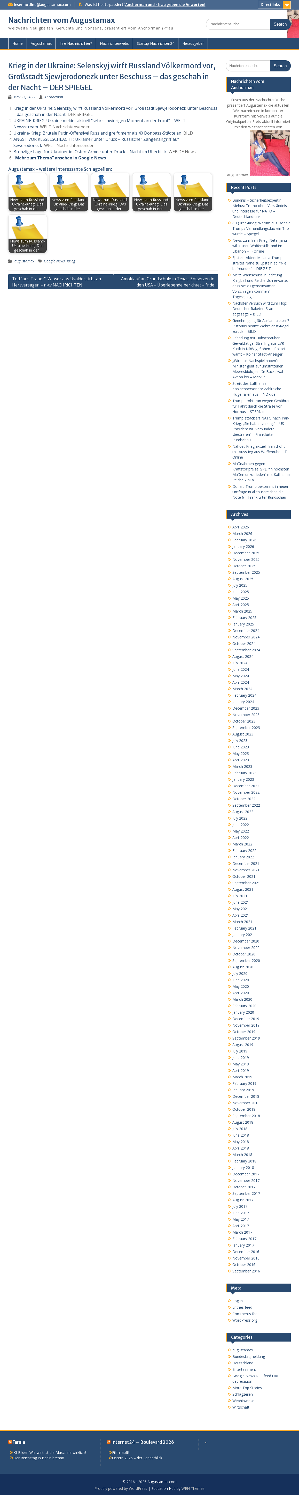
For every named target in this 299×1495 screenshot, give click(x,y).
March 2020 (242, 999)
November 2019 (245, 1025)
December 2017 (245, 1174)
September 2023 (246, 727)
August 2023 (242, 734)
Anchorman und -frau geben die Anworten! (165, 4)
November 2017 (245, 1180)
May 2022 (240, 831)
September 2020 (246, 960)
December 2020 (245, 941)
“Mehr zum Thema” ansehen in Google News (59, 158)
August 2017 (242, 1199)
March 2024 (242, 688)
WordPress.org (244, 1320)
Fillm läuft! (120, 1452)
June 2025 (240, 591)
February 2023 (244, 772)
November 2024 (245, 637)
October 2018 (243, 1109)
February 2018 (244, 1161)
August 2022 (242, 811)
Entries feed (242, 1307)
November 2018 (245, 1102)
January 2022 (243, 857)
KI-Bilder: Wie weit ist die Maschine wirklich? (49, 1452)
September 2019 (246, 1038)
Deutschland (242, 1362)
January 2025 (243, 624)
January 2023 (243, 779)
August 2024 (242, 656)
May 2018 (240, 1141)
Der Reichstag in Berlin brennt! (38, 1457)
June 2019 (240, 1057)
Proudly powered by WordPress (121, 1488)
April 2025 (240, 604)
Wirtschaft (240, 1407)
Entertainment (244, 1369)
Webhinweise (243, 1400)
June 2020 (240, 979)
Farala (19, 1442)
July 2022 (239, 818)
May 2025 (240, 598)
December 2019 (245, 1018)
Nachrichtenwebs (114, 43)
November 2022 (245, 792)
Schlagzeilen (242, 1394)
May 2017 (240, 1219)
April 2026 (240, 527)
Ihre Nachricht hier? (76, 43)
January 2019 (243, 1089)
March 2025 (242, 611)
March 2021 (242, 921)
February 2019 (244, 1083)
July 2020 (239, 973)
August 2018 (242, 1122)
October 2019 (243, 1031)
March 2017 (242, 1232)
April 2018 (240, 1148)
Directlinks (270, 4)
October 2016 (243, 1264)
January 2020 (243, 1012)
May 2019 (240, 1064)
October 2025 (243, 565)
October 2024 (243, 643)
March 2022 (242, 844)
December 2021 (245, 863)
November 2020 (245, 947)
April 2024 (240, 682)
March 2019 (242, 1076)
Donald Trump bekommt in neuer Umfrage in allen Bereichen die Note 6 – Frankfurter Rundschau (260, 492)
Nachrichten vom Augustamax (61, 20)
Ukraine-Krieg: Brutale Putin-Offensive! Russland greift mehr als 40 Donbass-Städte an (97, 133)
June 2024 (240, 669)
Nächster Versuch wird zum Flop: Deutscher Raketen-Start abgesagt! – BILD (259, 308)
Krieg (71, 261)
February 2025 (244, 617)
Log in (237, 1300)
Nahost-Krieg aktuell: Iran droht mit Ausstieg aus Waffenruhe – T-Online (260, 452)
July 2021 (239, 895)
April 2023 (240, 759)
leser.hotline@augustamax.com (42, 4)
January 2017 (243, 1245)
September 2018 (246, 1115)
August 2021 (242, 889)
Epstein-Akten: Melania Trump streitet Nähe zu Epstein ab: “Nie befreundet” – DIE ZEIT (259, 263)
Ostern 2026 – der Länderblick (137, 1457)
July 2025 (239, 585)
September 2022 (246, 805)
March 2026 (242, 533)
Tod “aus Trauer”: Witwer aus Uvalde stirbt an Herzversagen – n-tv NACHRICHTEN (56, 282)
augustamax (24, 261)
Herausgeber (193, 43)
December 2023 (245, 708)
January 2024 (243, 701)
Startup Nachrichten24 (155, 43)
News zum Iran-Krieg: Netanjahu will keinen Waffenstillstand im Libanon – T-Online (259, 246)
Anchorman (53, 96)
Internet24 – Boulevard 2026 (142, 1442)
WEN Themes (193, 1488)
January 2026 (243, 546)
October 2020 (243, 954)
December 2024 (245, 630)
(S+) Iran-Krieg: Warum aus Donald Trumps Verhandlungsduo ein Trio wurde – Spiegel (261, 228)
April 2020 (240, 992)
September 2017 (246, 1193)
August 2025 (242, 578)
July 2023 (239, 740)
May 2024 (240, 675)
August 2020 (242, 966)
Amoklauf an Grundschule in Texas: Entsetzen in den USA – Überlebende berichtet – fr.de (167, 282)
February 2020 (244, 1005)
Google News (54, 261)
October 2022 (243, 798)
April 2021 (240, 915)
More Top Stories (247, 1387)
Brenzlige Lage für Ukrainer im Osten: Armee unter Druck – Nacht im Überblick (90, 151)
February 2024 (244, 695)
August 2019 (242, 1044)
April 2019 (240, 1070)
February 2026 (244, 539)
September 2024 (246, 649)
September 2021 (246, 882)
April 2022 (240, 837)
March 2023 (242, 766)
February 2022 (244, 850)
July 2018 (239, 1128)
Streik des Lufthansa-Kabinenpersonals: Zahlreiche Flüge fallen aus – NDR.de (256, 389)
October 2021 (243, 876)
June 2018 (240, 1135)
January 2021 (243, 934)
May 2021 (240, 908)
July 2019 (239, 1051)
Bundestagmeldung (248, 1356)
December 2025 (245, 552)
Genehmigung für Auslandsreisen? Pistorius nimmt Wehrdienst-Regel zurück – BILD (260, 326)
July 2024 (239, 662)
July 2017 (239, 1206)
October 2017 (243, 1186)
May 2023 (240, 753)
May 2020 (240, 986)
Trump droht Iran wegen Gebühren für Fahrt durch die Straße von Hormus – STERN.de (261, 406)
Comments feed (245, 1313)
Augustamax (41, 43)
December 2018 (245, 1096)
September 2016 (246, 1271)
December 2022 (245, 785)
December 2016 (245, 1251)
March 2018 (242, 1154)
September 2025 (246, 572)
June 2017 (240, 1212)
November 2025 (245, 559)
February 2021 (244, 928)
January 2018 (243, 1167)
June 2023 (240, 747)
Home (17, 43)
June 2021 (240, 902)
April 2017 (240, 1225)
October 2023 (243, 721)
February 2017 (244, 1238)
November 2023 (245, 714)
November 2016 (245, 1258)
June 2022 (240, 824)
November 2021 (245, 869)
